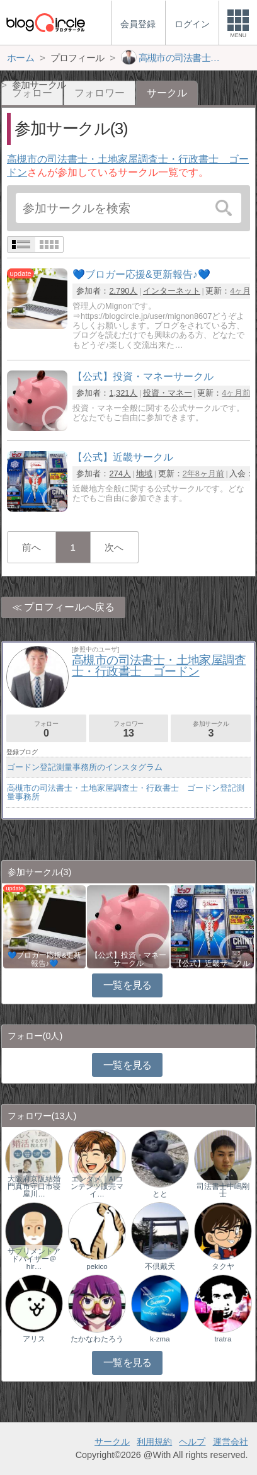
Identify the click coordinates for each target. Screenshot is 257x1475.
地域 (144, 473)
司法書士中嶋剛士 (223, 1190)
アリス (34, 1339)
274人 (119, 473)
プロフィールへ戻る (69, 607)
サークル (112, 1442)
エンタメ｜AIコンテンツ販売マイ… (97, 1186)
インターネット (171, 291)
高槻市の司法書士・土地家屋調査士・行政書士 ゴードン (159, 666)
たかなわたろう (97, 1339)
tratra (222, 1339)
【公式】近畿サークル (212, 963)
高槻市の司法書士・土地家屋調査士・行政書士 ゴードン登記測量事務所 (125, 792)
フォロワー (99, 93)
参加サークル (211, 729)
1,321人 (123, 393)
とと (160, 1194)
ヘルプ (192, 1442)
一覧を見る (127, 985)
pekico (96, 1266)
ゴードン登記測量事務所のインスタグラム (85, 767)
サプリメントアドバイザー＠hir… (34, 1259)
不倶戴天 (160, 1266)
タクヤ (223, 1266)
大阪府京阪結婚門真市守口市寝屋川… (34, 1186)
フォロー (46, 729)
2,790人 (123, 291)
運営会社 (230, 1442)
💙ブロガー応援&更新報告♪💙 (45, 959)
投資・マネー (167, 393)
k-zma (159, 1339)
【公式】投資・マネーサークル (128, 959)
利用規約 (154, 1442)
